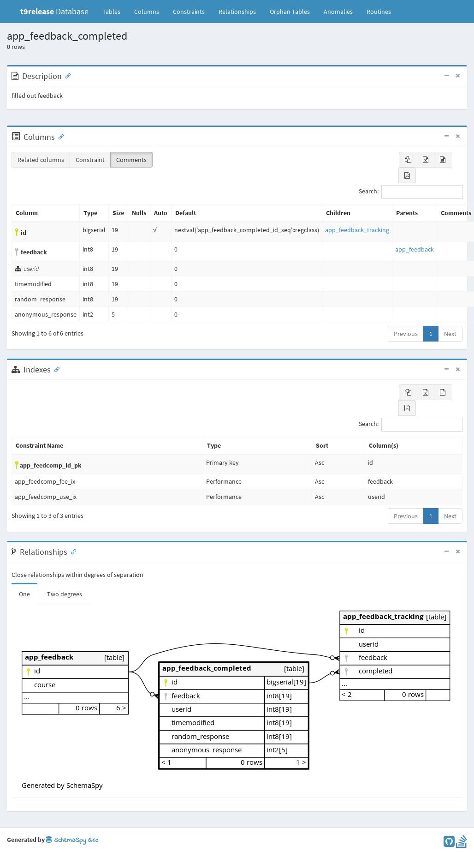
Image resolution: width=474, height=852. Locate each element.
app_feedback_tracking (357, 230)
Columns (146, 11)
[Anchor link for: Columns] (59, 136)
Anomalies (338, 11)
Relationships (237, 11)
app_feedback (414, 249)
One (24, 594)
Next (450, 334)
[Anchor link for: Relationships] (71, 551)
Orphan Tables (290, 11)
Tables (114, 11)
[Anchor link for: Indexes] (55, 369)
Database (54, 11)
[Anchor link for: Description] (66, 75)
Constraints (189, 11)
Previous (406, 334)
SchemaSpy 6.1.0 (72, 840)
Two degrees (64, 594)
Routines (379, 11)
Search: (410, 192)
